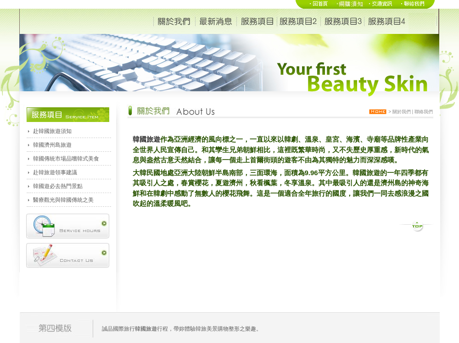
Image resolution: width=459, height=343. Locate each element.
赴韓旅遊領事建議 (55, 172)
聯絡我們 (423, 111)
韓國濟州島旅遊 (52, 145)
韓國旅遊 (146, 139)
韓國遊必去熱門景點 (58, 186)
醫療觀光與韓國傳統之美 (63, 200)
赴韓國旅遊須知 (52, 131)
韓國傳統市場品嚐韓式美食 (66, 158)
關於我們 (401, 111)
